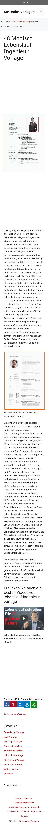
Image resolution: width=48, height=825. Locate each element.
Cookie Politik (13, 811)
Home (13, 22)
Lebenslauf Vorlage (24, 22)
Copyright (35, 807)
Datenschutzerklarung (24, 802)
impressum (36, 811)
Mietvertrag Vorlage (14, 759)
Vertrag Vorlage (12, 769)
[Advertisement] (24, 85)
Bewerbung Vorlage (14, 732)
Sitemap (25, 811)
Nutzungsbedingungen (18, 807)
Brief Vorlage (10, 736)
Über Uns (28, 798)
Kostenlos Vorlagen (19, 11)
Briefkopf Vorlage (13, 741)
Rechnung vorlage (13, 764)
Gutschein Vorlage (13, 746)
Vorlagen (8, 773)
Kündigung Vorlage (14, 750)
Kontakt (24, 816)
